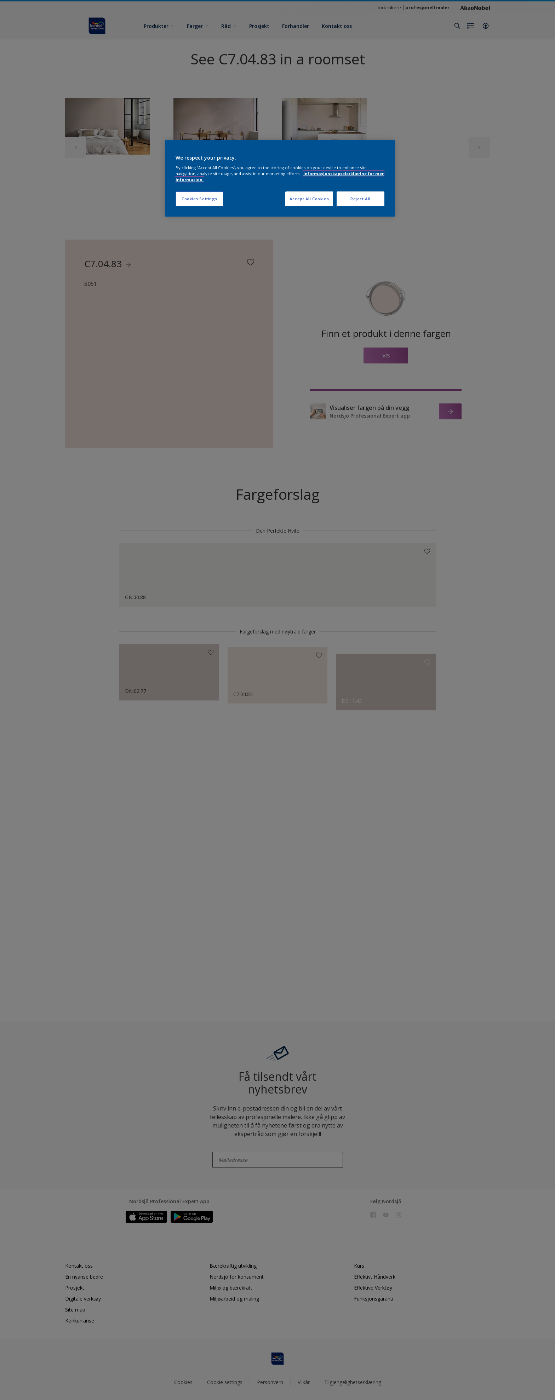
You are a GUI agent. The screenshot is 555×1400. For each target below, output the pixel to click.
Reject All (360, 198)
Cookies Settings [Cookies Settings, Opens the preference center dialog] (199, 198)
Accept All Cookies (309, 198)
